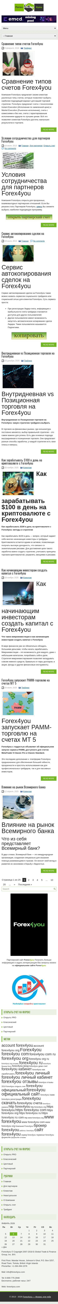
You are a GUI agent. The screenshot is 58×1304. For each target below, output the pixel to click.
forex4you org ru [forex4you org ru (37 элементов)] (39, 1058)
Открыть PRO (9, 1017)
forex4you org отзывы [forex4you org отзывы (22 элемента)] (10, 1063)
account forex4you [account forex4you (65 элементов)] (17, 1045)
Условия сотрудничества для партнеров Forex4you (26, 140)
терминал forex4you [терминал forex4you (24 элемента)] (45, 1135)
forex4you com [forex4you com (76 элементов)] (15, 1054)
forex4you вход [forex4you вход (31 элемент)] (20, 1066)
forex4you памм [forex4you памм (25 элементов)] (48, 1095)
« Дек (4, 1247)
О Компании (9, 1200)
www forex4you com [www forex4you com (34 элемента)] (33, 1122)
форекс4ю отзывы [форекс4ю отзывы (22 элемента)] (18, 1137)
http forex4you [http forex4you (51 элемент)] (19, 1106)
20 (4, 884)
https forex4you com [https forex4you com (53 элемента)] (30, 1110)
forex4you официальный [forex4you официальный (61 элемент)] (22, 1088)
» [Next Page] (14, 884)
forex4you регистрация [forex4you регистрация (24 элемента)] (12, 1099)
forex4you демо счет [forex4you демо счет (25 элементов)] (38, 1066)
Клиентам (27, 468)
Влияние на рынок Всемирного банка (23, 787)
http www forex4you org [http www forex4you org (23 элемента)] (34, 1118)
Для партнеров (36, 146)
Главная (25, 146)
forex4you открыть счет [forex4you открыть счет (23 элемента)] (16, 1086)
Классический (9, 1022)
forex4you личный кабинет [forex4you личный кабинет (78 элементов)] (27, 1077)
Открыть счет (49, 146)
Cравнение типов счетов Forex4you (22, 43)
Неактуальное (10, 1195)
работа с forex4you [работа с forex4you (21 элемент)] (27, 1130)
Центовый (8, 1027)
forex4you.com (13, 1286)
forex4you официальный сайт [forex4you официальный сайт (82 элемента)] (23, 1092)
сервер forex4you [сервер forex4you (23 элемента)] (28, 1135)
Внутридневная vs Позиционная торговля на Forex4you (28, 355)
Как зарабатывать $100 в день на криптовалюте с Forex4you (22, 461)
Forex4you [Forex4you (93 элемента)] (31, 1049)
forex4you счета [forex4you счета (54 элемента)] (29, 1103)
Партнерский (9, 1031)
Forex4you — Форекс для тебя (37, 1297)
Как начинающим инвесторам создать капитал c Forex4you (24, 571)
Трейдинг (28, 48)
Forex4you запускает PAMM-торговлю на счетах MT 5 (26, 682)
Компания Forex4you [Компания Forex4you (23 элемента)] (24, 1126)
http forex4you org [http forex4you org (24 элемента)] (38, 1107)
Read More (48, 130)
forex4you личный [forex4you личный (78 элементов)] (32, 1073)
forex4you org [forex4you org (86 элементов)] (15, 1058)
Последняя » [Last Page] (25, 884)
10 (52, 880)
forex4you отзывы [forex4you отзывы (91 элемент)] (20, 1081)
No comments (10, 148)
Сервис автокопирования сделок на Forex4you (23, 235)
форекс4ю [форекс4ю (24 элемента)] (6, 1137)
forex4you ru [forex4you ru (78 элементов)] (31, 1062)
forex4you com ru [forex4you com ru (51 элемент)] (42, 1054)
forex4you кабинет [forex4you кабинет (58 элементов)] (17, 1069)
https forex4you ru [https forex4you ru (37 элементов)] (30, 1113)
